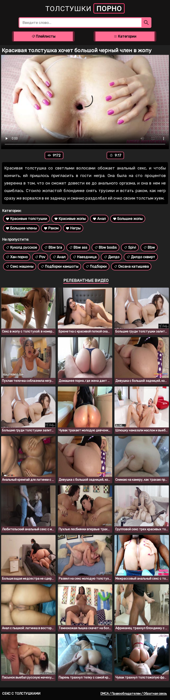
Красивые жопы (70, 219)
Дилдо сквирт (140, 257)
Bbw (149, 247)
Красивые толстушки (26, 219)
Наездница (85, 257)
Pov (40, 257)
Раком (51, 228)
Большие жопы (128, 219)
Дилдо (111, 257)
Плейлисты (43, 36)
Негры (73, 228)
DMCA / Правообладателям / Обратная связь (133, 694)
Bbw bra (53, 247)
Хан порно (17, 257)
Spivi (130, 247)
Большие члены (21, 228)
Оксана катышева (131, 266)
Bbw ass (78, 247)
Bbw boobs (105, 247)
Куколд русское (21, 247)
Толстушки (85, 8)
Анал (99, 219)
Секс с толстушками (21, 694)
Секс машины (19, 266)
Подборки (96, 266)
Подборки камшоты (59, 266)
